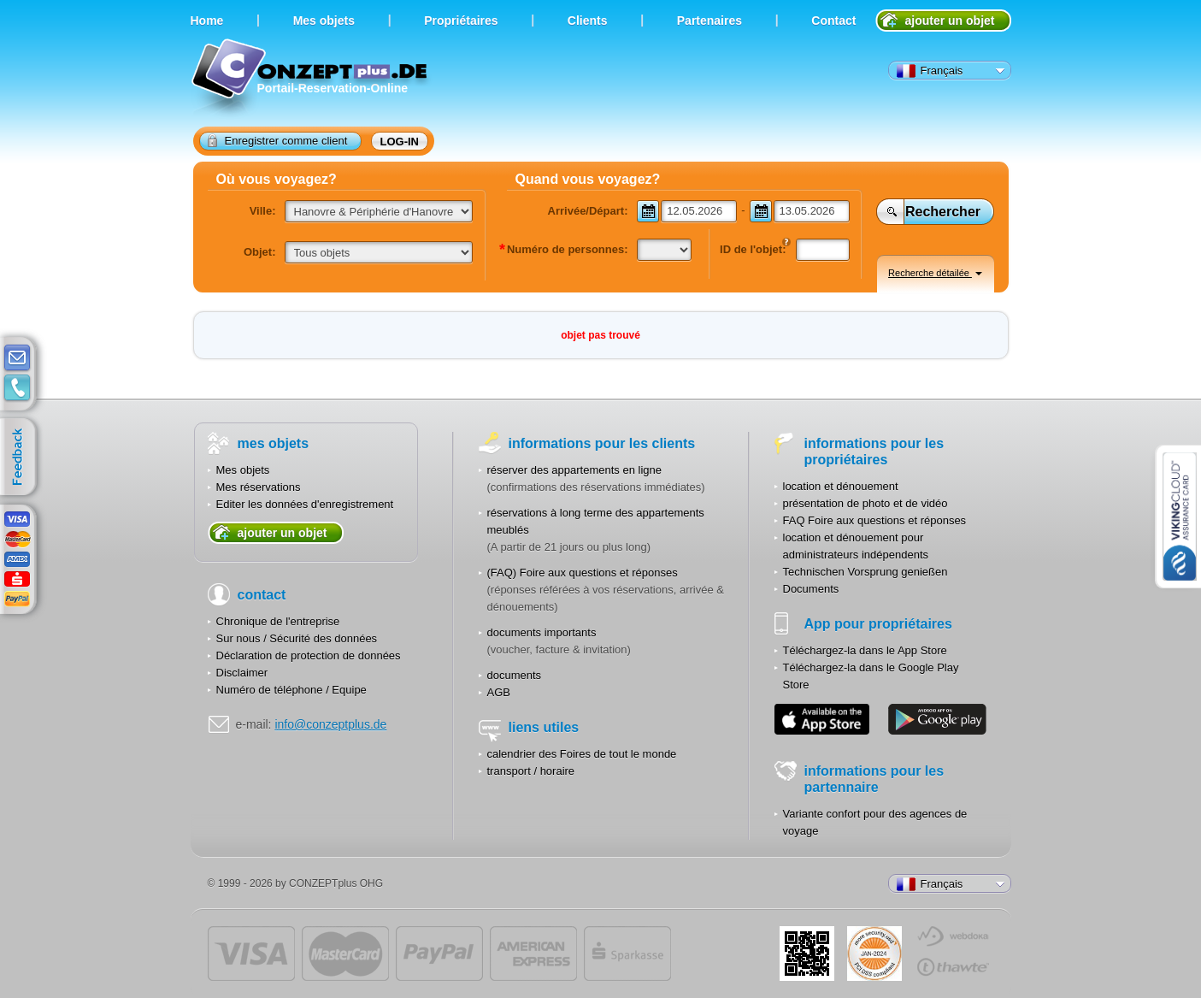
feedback (22, 457)
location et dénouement (840, 486)
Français (930, 71)
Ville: (263, 210)
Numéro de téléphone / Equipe (291, 689)
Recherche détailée (935, 273)
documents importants (542, 632)
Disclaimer (242, 672)
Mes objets (243, 470)
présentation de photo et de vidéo (865, 503)
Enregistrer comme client (278, 140)
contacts (17, 388)
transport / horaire (531, 771)
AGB (498, 692)
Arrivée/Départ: (588, 210)
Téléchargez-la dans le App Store (865, 650)
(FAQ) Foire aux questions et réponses (582, 572)
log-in (400, 141)
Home (207, 20)
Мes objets (324, 20)
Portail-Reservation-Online (312, 79)
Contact (833, 20)
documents (514, 675)
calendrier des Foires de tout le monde (582, 753)
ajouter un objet (950, 20)
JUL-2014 (874, 953)
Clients (588, 20)
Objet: (260, 251)
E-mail (17, 358)
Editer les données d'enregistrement (305, 504)
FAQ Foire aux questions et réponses (875, 520)
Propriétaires (460, 20)
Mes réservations (258, 487)
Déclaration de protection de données (308, 655)
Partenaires (709, 20)
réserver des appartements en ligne (574, 470)
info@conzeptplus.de (330, 724)
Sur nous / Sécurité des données (297, 638)
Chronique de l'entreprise (278, 621)
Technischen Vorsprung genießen (865, 571)
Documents (811, 588)
